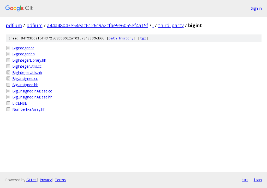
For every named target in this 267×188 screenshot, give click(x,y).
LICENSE (19, 103)
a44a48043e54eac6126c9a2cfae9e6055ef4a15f (97, 25)
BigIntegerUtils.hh (27, 72)
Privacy (46, 179)
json (257, 179)
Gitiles (31, 179)
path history (121, 38)
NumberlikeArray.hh (28, 109)
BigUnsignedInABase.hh (32, 97)
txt (245, 179)
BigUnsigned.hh (25, 84)
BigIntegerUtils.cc (26, 66)
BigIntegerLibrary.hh (29, 60)
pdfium (14, 25)
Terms (60, 179)
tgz (143, 38)
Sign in (256, 8)
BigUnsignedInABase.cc (32, 91)
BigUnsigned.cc (25, 78)
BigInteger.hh (23, 53)
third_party (171, 25)
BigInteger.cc (23, 47)
